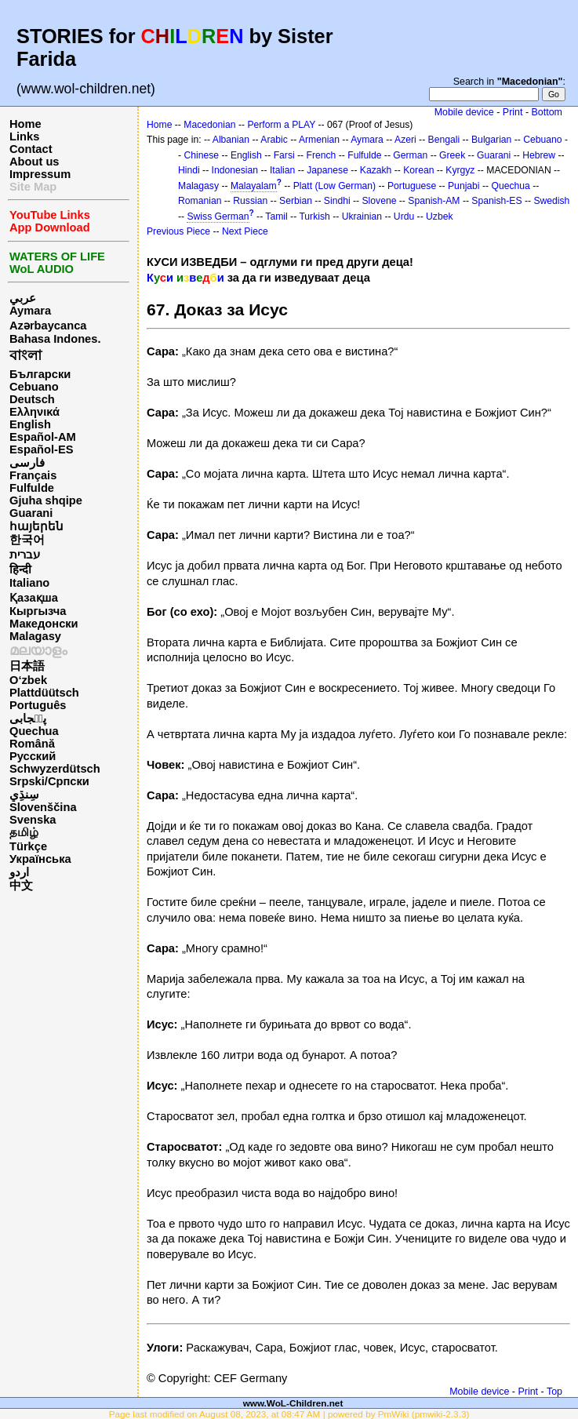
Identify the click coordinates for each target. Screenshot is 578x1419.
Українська (40, 859)
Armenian (319, 139)
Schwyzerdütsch (54, 768)
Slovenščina (43, 807)
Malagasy (35, 636)
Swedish (551, 200)
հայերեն (36, 526)
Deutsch (32, 399)
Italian (282, 170)
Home (25, 124)
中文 (21, 885)
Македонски (43, 623)
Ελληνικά (34, 412)
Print (513, 112)
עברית (24, 554)
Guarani (31, 513)
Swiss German (218, 216)
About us (34, 161)
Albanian (231, 139)
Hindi (189, 170)
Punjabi (464, 185)
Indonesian (235, 170)
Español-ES (41, 449)
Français (32, 475)
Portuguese (411, 185)
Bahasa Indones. (54, 339)
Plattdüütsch (44, 692)
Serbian (295, 200)
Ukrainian (362, 216)
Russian (250, 200)
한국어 (27, 539)
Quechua (34, 731)
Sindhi (337, 200)
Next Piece (245, 231)
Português (37, 705)
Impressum (40, 174)
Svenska (32, 819)
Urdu (404, 216)
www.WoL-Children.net (293, 1403)
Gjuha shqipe (45, 500)
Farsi (284, 155)
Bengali (444, 139)
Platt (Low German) (334, 185)
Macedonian (209, 124)
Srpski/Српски (49, 781)
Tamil (276, 216)
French (321, 155)
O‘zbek (28, 680)
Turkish (314, 216)
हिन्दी (20, 569)
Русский (32, 756)
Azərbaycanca (47, 325)
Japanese (327, 170)
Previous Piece (178, 231)
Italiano (29, 583)
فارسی (27, 463)
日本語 (27, 666)
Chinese (201, 155)
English (30, 424)
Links (24, 136)
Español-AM (42, 437)
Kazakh (376, 170)
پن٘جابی (27, 718)
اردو (19, 872)
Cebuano (34, 386)
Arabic (273, 139)
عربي (22, 298)
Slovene (379, 200)
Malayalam (254, 185)
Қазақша (33, 597)
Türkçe (28, 846)
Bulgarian (491, 139)
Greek (452, 155)
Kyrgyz (459, 170)
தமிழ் (23, 832)
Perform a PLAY (281, 124)
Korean (418, 170)
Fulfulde (31, 488)
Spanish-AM (434, 200)
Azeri (405, 139)
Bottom (547, 112)
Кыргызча (37, 611)
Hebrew (538, 155)
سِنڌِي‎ (24, 794)
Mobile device (464, 112)
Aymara (30, 310)
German (410, 155)
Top (554, 1391)
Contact (31, 149)
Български (40, 374)
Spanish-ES (496, 200)
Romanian (199, 200)
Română (32, 743)
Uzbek (439, 216)
